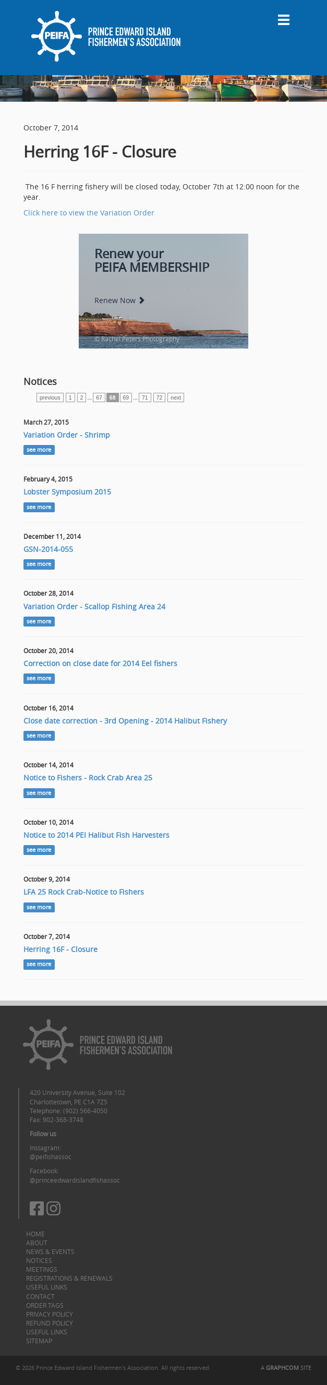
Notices (39, 1260)
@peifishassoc (50, 1156)
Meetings (41, 1269)
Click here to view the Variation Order (88, 213)
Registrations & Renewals (69, 1278)
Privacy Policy (49, 1314)
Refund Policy (49, 1323)
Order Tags (45, 1305)
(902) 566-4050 (85, 1110)
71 (145, 397)
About (36, 1242)
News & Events (50, 1251)
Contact (40, 1296)
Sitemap (39, 1340)
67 (99, 397)
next (176, 397)
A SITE (286, 1367)
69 (126, 397)
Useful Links (46, 1287)
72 (159, 397)
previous (50, 397)
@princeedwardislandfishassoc (75, 1180)
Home (35, 1234)
